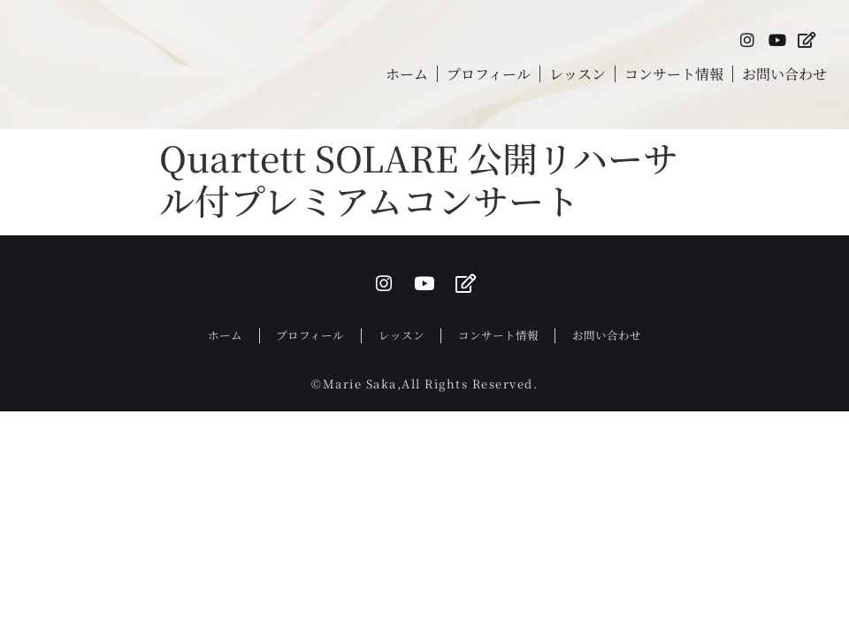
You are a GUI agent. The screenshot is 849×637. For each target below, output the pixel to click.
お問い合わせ (784, 77)
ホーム (407, 77)
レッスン (577, 77)
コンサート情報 (673, 77)
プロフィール (489, 77)
